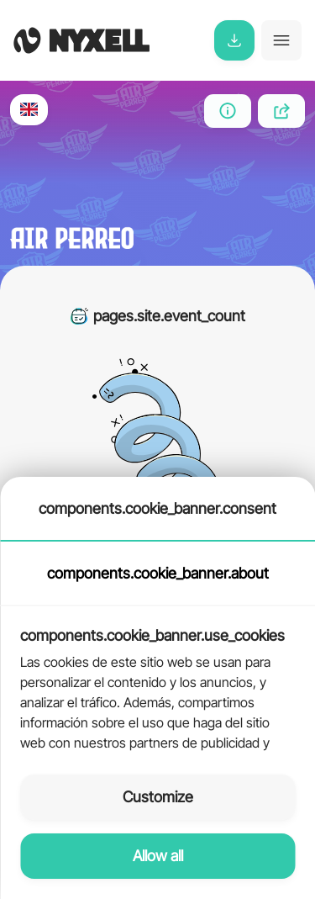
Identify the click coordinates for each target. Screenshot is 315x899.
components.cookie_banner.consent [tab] (157, 508)
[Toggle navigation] (281, 40)
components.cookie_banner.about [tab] (158, 573)
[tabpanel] (157, 680)
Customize (158, 797)
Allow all (158, 856)
